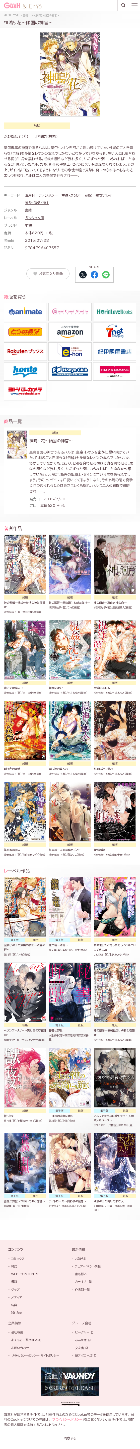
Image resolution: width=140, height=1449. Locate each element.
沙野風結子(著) (16, 136)
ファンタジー (48, 195)
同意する (70, 1438)
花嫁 (88, 195)
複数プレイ (104, 195)
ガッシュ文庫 (34, 218)
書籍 (28, 210)
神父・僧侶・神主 (37, 203)
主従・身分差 (71, 195)
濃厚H (30, 195)
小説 (28, 225)
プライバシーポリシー (67, 1419)
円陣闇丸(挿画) (45, 136)
